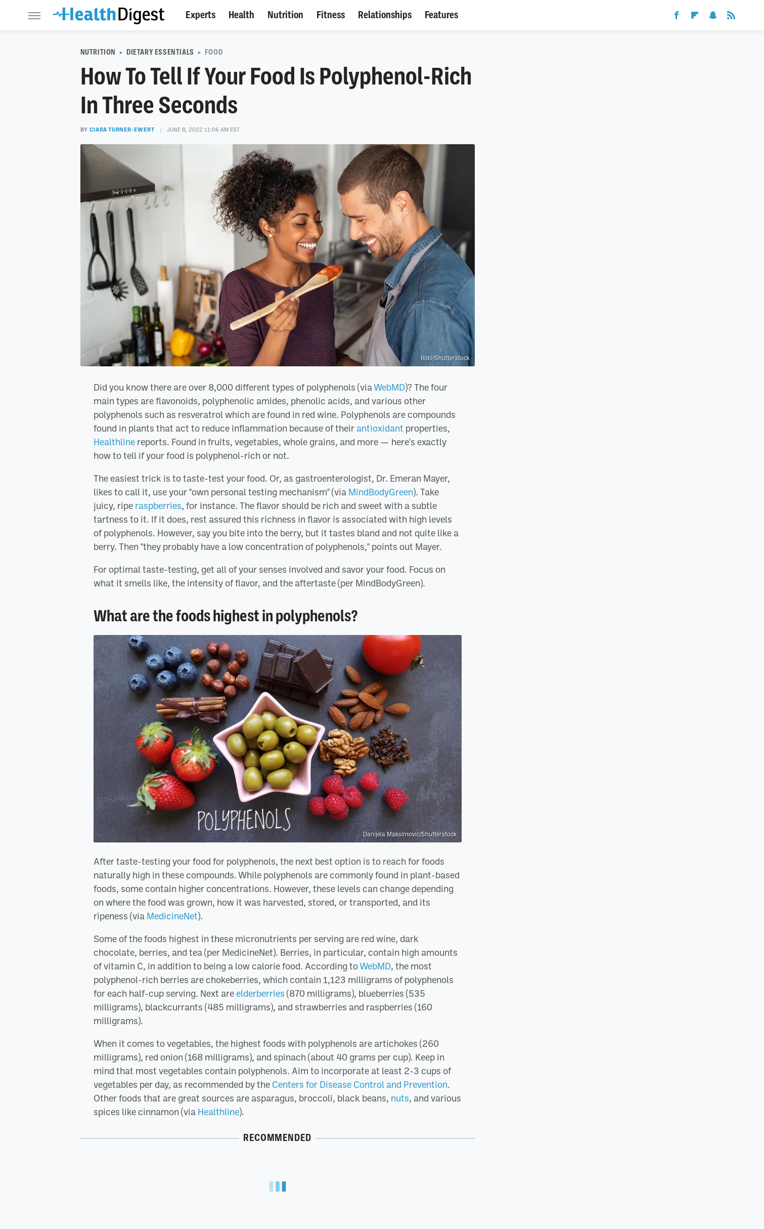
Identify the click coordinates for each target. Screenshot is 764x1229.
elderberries (260, 993)
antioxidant (379, 428)
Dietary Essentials (160, 52)
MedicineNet (172, 915)
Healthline (114, 441)
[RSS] (731, 17)
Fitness (331, 15)
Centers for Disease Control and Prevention (359, 1084)
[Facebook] (676, 17)
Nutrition (285, 15)
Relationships (385, 15)
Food (213, 52)
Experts (200, 15)
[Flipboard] (695, 17)
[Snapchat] (713, 17)
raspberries (158, 505)
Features (441, 15)
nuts (400, 1098)
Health (241, 15)
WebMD (389, 387)
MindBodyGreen (380, 491)
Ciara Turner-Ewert (122, 129)
